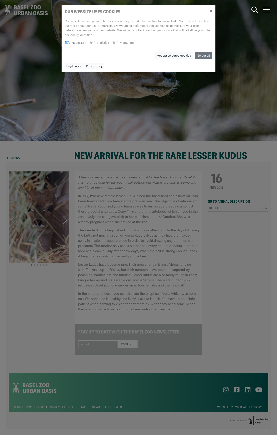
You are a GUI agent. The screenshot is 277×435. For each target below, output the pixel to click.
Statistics (103, 43)
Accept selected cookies (174, 55)
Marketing (127, 43)
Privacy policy (94, 66)
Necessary (79, 43)
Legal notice (73, 66)
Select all (203, 55)
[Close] (211, 10)
